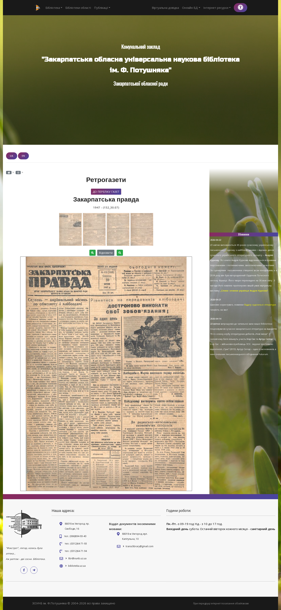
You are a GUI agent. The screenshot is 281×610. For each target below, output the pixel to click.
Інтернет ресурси (217, 8)
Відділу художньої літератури (260, 304)
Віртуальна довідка (165, 8)
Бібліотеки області (78, 8)
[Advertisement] (243, 202)
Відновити (106, 253)
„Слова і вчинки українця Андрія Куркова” (244, 290)
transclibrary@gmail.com (139, 546)
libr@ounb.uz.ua (77, 558)
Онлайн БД (191, 8)
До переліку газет (106, 192)
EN (23, 155)
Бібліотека (53, 8)
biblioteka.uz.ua (77, 565)
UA (11, 155)
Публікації (102, 8)
